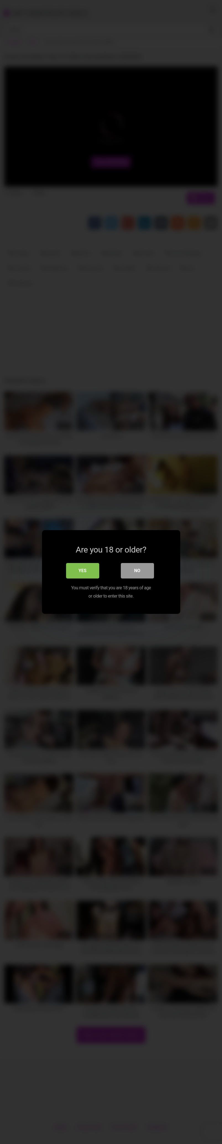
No (137, 570)
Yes (83, 570)
